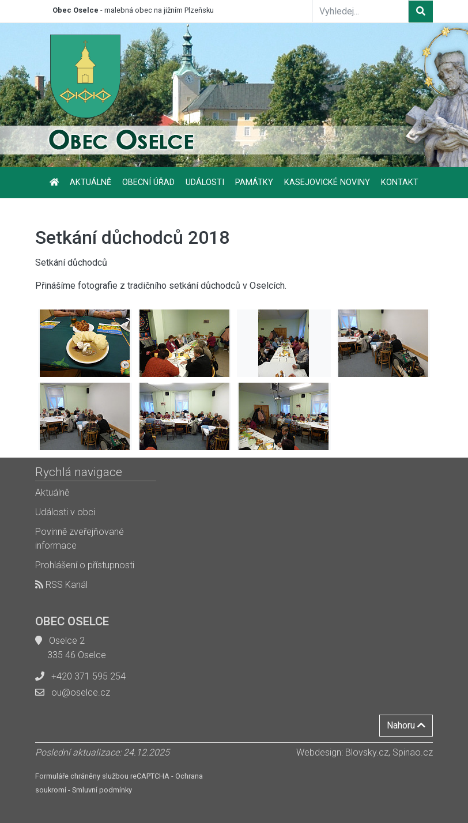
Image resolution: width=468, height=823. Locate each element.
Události (205, 182)
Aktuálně (90, 182)
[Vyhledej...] (360, 11)
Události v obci (65, 512)
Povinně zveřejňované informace (79, 538)
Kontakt (399, 182)
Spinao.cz (412, 752)
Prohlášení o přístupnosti (84, 565)
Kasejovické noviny (327, 182)
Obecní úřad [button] (148, 182)
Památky (254, 182)
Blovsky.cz (366, 752)
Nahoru (406, 725)
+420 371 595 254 (88, 676)
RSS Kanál (61, 584)
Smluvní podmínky (102, 790)
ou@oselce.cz (80, 692)
